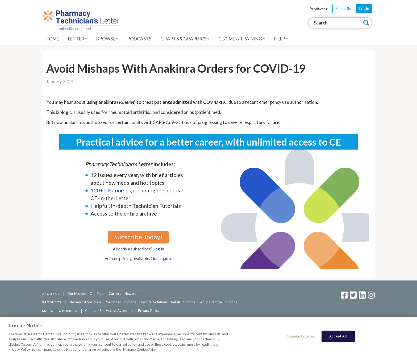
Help (281, 39)
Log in (158, 248)
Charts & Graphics (184, 39)
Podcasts (139, 39)
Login (364, 8)
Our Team (97, 293)
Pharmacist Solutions (85, 302)
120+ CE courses (110, 190)
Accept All (338, 336)
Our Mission (76, 293)
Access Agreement (120, 310)
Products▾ (318, 8)
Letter (77, 39)
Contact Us (93, 310)
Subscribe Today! (138, 237)
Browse (107, 39)
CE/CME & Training (241, 39)
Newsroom (132, 293)
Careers (115, 293)
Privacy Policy (149, 310)
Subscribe (343, 8)
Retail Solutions (183, 302)
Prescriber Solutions (120, 302)
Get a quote (161, 258)
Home (52, 39)
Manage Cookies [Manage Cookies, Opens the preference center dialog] (300, 336)
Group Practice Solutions (217, 302)
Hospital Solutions (153, 302)
